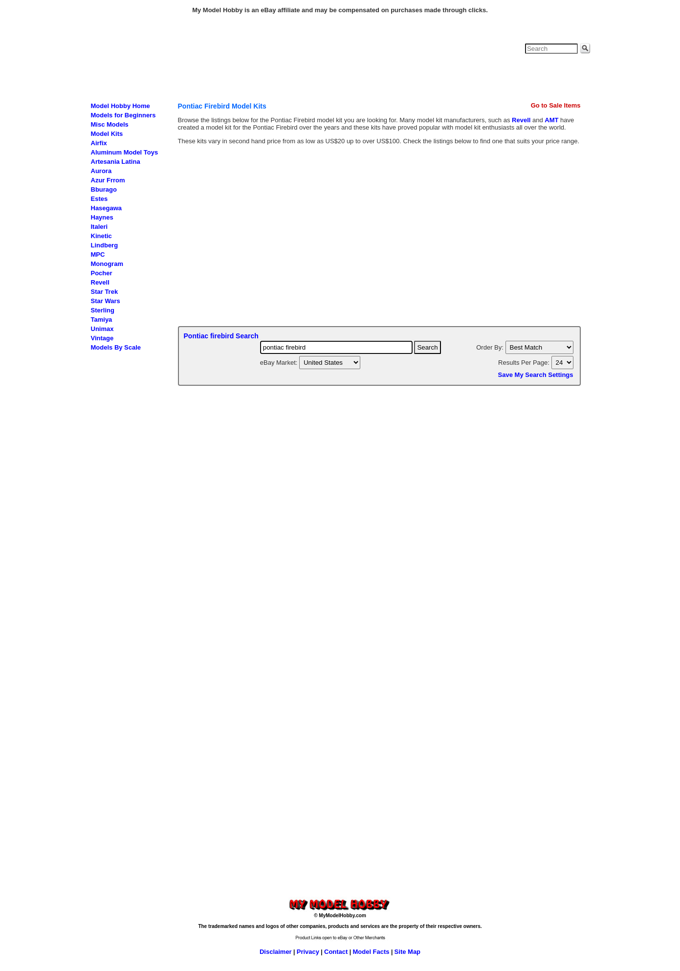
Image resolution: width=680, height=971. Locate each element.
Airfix (99, 143)
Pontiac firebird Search (221, 336)
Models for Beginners (123, 115)
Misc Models (110, 124)
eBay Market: (279, 362)
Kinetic (101, 236)
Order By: (490, 347)
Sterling (102, 310)
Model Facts (370, 951)
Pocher (101, 273)
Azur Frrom (108, 180)
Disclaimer (276, 951)
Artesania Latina (115, 161)
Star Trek (104, 291)
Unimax (102, 328)
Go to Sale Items (556, 105)
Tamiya (101, 319)
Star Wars (105, 301)
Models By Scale (116, 347)
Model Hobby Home (120, 106)
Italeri (99, 226)
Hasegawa (106, 208)
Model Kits (107, 133)
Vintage (102, 338)
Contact (336, 951)
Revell (100, 282)
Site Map (407, 951)
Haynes (102, 217)
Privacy (308, 951)
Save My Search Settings (535, 374)
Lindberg (104, 245)
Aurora (101, 171)
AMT (551, 120)
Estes (99, 198)
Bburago (104, 189)
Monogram (107, 263)
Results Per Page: (524, 362)
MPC (98, 254)
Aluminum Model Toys (124, 152)
